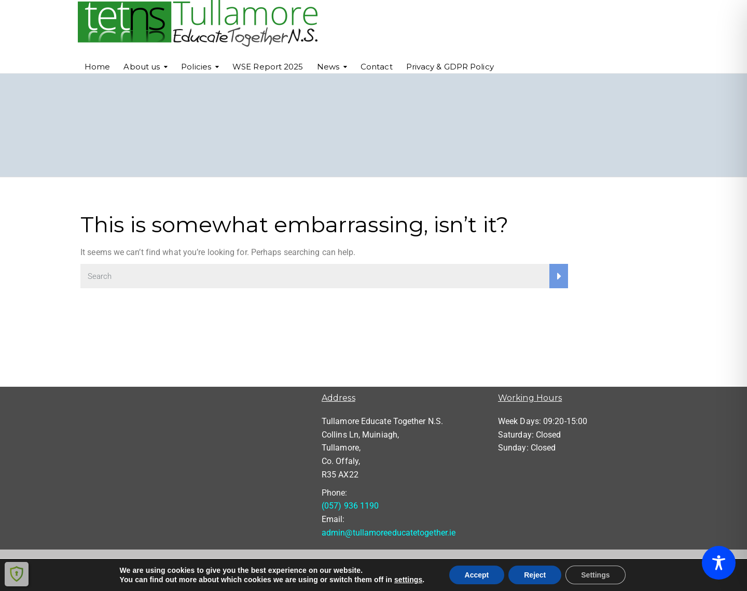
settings (408, 579)
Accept (477, 575)
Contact (377, 67)
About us (141, 67)
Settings (595, 575)
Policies (196, 67)
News (328, 67)
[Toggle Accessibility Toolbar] (719, 563)
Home (97, 67)
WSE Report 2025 (267, 67)
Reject (535, 575)
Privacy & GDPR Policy (450, 67)
